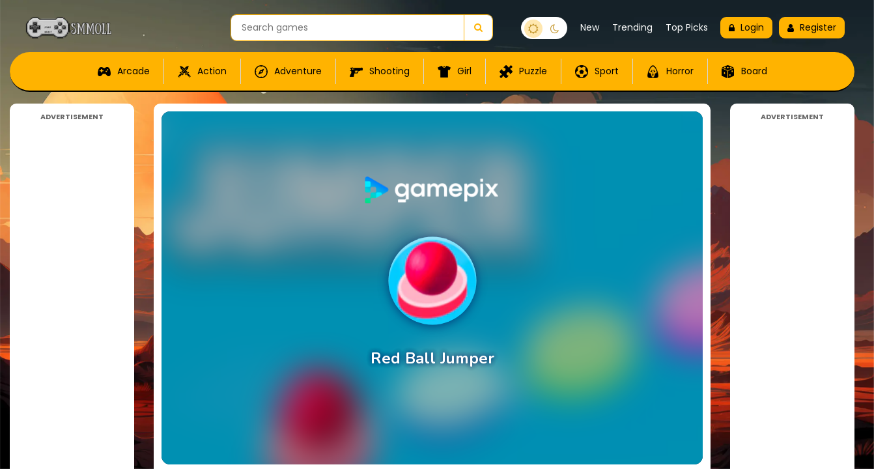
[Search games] (347, 27)
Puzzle (523, 71)
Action (202, 71)
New (589, 27)
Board (744, 71)
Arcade (124, 71)
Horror (670, 71)
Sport (597, 71)
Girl (455, 71)
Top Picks (687, 27)
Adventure (288, 71)
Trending (632, 27)
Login (746, 27)
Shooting (380, 71)
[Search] (478, 27)
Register (811, 27)
